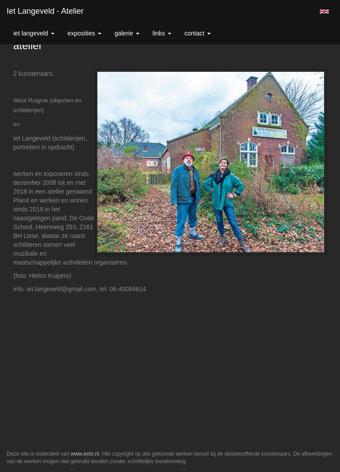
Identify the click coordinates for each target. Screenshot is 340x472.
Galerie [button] (127, 33)
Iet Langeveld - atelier (45, 11)
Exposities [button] (84, 33)
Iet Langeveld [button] (33, 33)
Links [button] (162, 33)
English (324, 11)
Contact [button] (198, 33)
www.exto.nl (85, 454)
